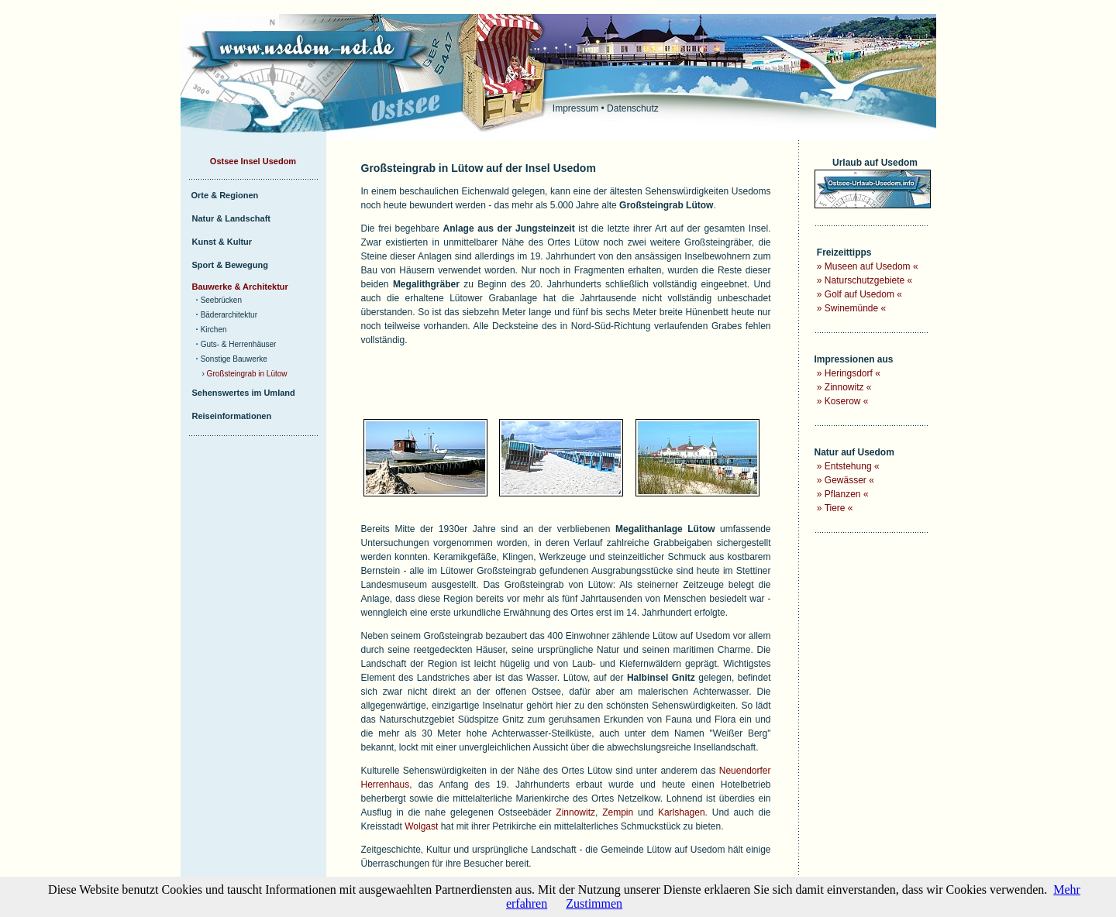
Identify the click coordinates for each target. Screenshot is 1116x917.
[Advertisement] (542, 384)
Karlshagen (681, 812)
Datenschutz (633, 108)
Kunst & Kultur (222, 241)
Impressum (575, 108)
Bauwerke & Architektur (240, 286)
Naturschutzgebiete (864, 280)
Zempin (617, 812)
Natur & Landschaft (231, 218)
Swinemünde (851, 308)
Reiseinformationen (232, 416)
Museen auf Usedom (868, 266)
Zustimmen (594, 903)
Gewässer (845, 480)
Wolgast (421, 826)
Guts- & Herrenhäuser (239, 344)
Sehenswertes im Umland (243, 392)
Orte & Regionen (225, 195)
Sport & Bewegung (230, 265)
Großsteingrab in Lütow (247, 373)
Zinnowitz (575, 812)
